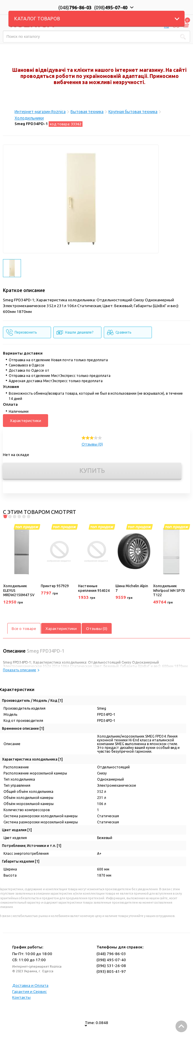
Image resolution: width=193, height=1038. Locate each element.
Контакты (21, 997)
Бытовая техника (87, 111)
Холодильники (29, 118)
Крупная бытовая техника (132, 111)
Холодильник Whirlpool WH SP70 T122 (169, 590)
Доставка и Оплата (30, 985)
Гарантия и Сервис (29, 991)
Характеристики (25, 420)
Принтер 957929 (55, 586)
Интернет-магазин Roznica (40, 111)
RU (166, 26)
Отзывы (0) (92, 444)
